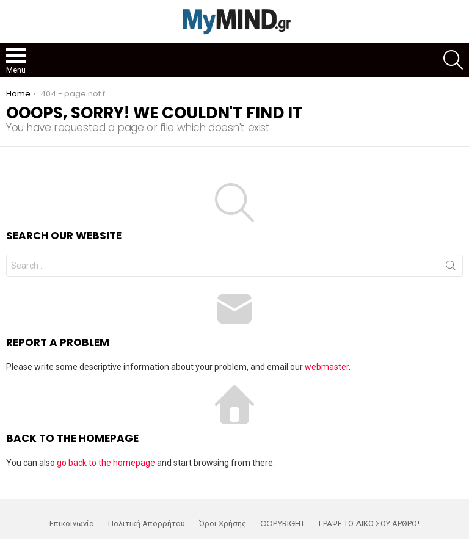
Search (450, 268)
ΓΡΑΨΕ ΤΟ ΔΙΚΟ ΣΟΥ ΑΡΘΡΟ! (369, 524)
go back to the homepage (106, 463)
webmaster (327, 367)
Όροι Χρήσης (222, 524)
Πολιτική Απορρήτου (146, 524)
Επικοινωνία (71, 524)
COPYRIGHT (282, 524)
